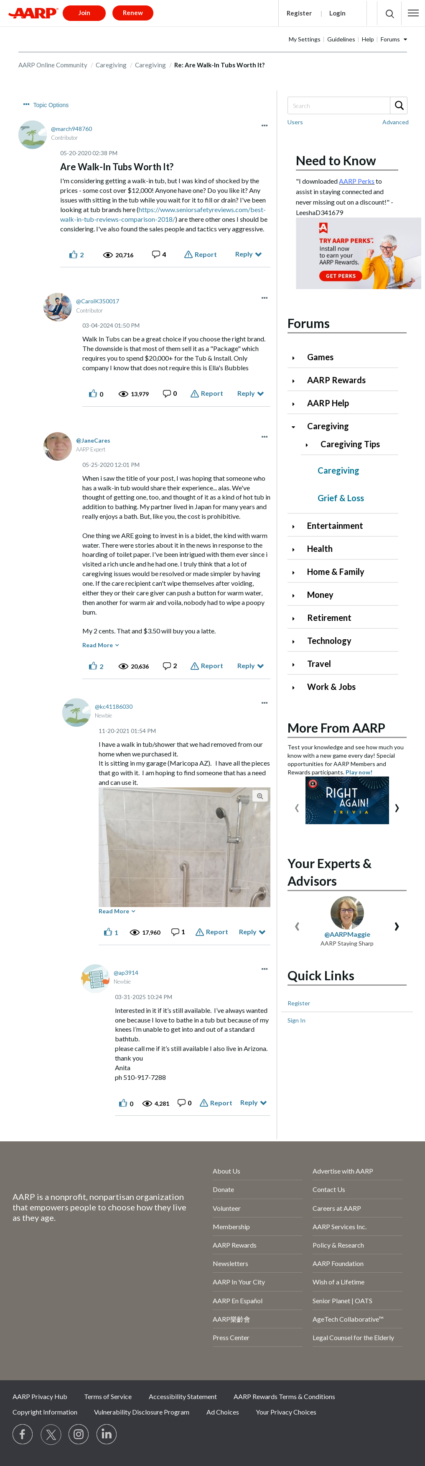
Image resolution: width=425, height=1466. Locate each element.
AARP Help (328, 403)
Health (320, 548)
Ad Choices (222, 1412)
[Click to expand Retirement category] (297, 618)
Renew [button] (133, 12)
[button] (413, 13)
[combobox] (347, 105)
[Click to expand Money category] (297, 595)
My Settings (305, 39)
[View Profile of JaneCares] (93, 440)
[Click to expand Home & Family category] (297, 572)
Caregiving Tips (350, 444)
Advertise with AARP (343, 1171)
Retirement (329, 618)
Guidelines (341, 39)
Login (337, 13)
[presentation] (297, 806)
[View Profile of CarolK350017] (97, 301)
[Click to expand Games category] (297, 357)
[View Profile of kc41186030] (113, 706)
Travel (319, 664)
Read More (97, 644)
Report (206, 254)
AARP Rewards (336, 380)
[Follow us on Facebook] (23, 1434)
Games (320, 357)
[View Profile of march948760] (71, 128)
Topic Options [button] (51, 105)
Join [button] (84, 12)
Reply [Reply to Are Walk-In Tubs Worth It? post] (244, 254)
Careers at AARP (337, 1208)
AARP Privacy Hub (40, 1396)
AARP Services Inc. (339, 1226)
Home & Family (335, 571)
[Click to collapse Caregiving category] (297, 427)
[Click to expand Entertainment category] (297, 526)
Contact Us (329, 1189)
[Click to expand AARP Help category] (297, 404)
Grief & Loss (341, 498)
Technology (329, 641)
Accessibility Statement (183, 1396)
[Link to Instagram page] (79, 1434)
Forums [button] (390, 39)
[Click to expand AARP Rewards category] (297, 380)
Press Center (231, 1337)
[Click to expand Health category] (297, 549)
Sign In (296, 1020)
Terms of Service (108, 1396)
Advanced (395, 122)
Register (299, 13)
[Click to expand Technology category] (297, 641)
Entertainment (335, 525)
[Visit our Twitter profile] (51, 1434)
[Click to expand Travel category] (297, 664)
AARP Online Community (52, 65)
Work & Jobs (331, 687)
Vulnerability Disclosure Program (141, 1412)
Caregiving (111, 65)
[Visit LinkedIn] (107, 1434)
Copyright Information (45, 1412)
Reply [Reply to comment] (246, 393)
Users (295, 122)
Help (368, 39)
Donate (223, 1189)
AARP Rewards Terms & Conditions (284, 1396)
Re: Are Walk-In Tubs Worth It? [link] (219, 65)
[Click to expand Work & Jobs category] (297, 687)
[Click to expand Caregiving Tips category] (310, 445)
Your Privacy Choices (286, 1412)
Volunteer (227, 1208)
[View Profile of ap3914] (126, 972)
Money (320, 594)
